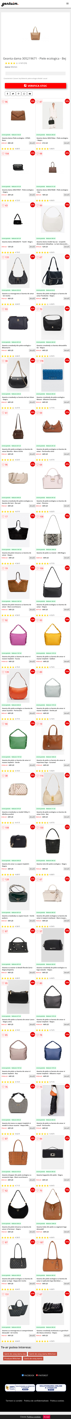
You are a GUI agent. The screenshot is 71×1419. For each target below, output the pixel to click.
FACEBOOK (28, 1375)
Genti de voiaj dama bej (15, 1354)
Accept (47, 1416)
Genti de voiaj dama (33, 1358)
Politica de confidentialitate (36, 1400)
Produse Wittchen (12, 1358)
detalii (32, 143)
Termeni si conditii (14, 1400)
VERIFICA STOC (35, 85)
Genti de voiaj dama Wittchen (42, 1354)
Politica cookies (57, 1400)
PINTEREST (42, 1375)
